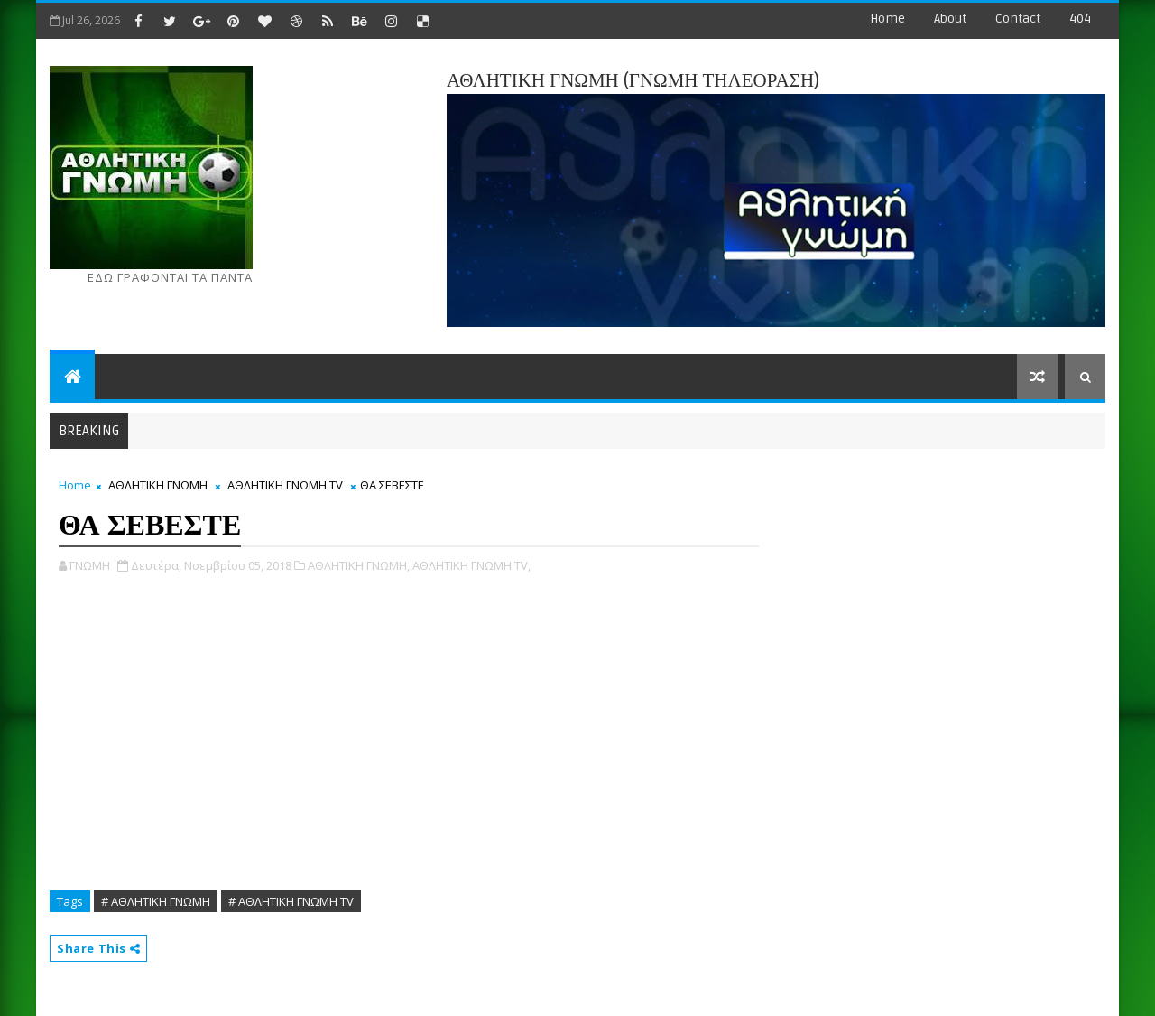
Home (887, 18)
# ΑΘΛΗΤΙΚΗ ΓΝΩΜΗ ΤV (291, 901)
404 (1080, 18)
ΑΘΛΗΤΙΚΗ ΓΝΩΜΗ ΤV (285, 485)
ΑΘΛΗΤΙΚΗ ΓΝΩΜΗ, (359, 565)
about (950, 18)
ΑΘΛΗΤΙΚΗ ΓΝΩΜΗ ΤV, (471, 565)
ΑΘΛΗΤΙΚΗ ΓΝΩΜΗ (158, 485)
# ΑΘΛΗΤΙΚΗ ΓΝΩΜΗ (155, 901)
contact (1017, 18)
